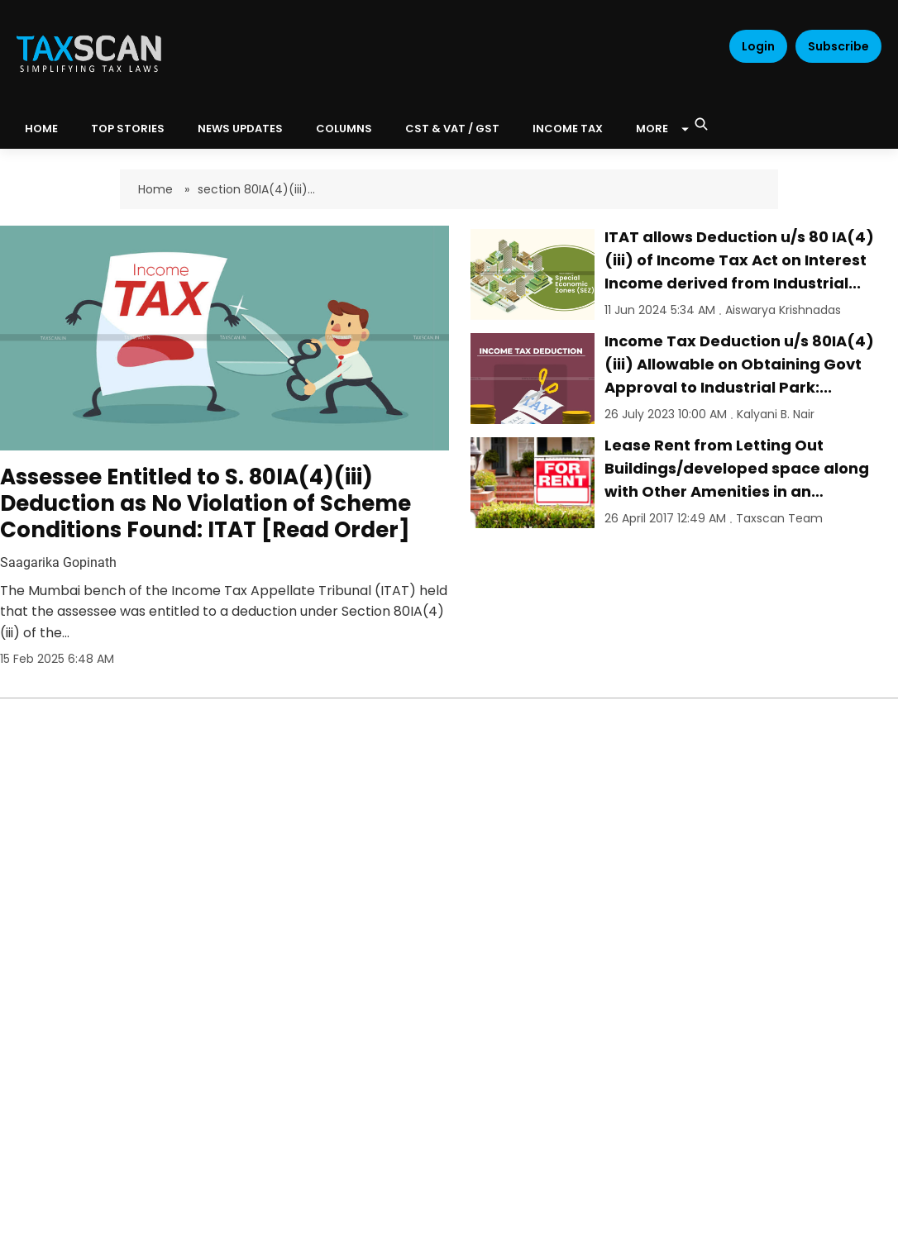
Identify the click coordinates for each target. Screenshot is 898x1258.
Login (758, 46)
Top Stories (128, 128)
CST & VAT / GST (452, 128)
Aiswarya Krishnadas (783, 310)
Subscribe (838, 46)
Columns (344, 128)
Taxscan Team (779, 518)
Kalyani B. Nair (775, 414)
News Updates (240, 128)
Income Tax (568, 128)
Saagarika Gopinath (58, 562)
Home (157, 189)
